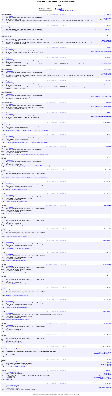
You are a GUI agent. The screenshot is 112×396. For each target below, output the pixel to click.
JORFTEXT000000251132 (52, 169)
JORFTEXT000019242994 (52, 57)
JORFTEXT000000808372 (52, 134)
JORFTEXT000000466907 (52, 92)
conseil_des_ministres (106, 364)
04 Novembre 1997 (107, 346)
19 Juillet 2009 (108, 36)
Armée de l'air (9, 356)
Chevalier (108, 376)
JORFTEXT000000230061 (52, 217)
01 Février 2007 (107, 92)
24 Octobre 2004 (107, 158)
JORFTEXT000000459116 (52, 102)
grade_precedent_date (99, 353)
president (109, 365)
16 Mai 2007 (108, 80)
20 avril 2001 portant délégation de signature (16, 260)
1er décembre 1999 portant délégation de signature (17, 283)
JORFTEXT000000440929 (52, 158)
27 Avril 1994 (108, 383)
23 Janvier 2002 (107, 228)
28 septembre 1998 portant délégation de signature (17, 319)
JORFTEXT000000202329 (52, 335)
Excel (71, 11)
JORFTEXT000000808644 (52, 146)
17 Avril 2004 (108, 169)
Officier (109, 352)
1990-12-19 (108, 353)
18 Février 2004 (107, 181)
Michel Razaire (10, 16)
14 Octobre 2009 (107, 14)
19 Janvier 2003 (107, 193)
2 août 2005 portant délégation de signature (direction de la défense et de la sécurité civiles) (27, 142)
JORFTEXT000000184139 (52, 370)
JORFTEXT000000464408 (52, 69)
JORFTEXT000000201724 (52, 346)
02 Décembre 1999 (107, 276)
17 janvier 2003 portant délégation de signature (16, 201)
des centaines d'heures (44, 394)
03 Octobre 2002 (107, 205)
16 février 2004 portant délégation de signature (16, 189)
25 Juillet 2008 (108, 57)
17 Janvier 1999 (107, 299)
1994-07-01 (108, 387)
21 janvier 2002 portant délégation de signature (16, 236)
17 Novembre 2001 (107, 240)
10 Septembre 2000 (107, 264)
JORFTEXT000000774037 (52, 205)
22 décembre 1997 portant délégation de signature (17, 342)
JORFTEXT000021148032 (52, 25)
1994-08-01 (108, 362)
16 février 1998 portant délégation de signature (16, 331)
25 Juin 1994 (108, 370)
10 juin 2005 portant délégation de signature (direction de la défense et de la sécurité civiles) (27, 154)
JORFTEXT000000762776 (52, 287)
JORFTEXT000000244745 (52, 181)
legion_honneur (107, 373)
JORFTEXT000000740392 (52, 311)
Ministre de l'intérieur (106, 19)
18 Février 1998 (107, 323)
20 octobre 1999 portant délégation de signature (17, 295)
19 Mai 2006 (108, 102)
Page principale (60, 8)
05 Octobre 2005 (107, 112)
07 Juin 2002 (108, 217)
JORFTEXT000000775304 (52, 228)
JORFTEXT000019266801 (52, 47)
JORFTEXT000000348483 (52, 359)
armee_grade (100, 355)
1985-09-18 (108, 377)
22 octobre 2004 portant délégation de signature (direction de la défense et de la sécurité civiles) (28, 166)
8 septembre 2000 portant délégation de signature (17, 272)
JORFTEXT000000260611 (52, 122)
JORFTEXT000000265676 (52, 112)
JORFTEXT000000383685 (52, 276)
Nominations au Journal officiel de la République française (56, 1)
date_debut (101, 362)
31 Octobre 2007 (107, 69)
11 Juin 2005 (108, 146)
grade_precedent (102, 352)
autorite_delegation (106, 18)
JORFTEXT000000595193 (52, 193)
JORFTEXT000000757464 (52, 252)
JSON (64, 11)
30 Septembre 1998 (107, 311)
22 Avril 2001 (108, 252)
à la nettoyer (76, 394)
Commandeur (107, 351)
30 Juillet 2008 (108, 47)
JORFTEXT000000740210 (52, 323)
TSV (61, 11)
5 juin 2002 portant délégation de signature (16, 224)
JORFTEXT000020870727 (52, 36)
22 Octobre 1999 (107, 287)
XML (68, 11)
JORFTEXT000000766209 (52, 264)
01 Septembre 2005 (107, 122)
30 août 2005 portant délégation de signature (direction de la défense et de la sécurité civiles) (27, 130)
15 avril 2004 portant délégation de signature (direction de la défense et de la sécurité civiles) (27, 177)
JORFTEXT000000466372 (52, 80)
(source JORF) (63, 14)
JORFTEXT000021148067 (52, 14)
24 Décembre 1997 (107, 335)
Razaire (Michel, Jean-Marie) (13, 348)
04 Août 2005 (108, 134)
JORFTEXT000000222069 (52, 240)
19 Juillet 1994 (108, 359)
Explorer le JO (60, 9)
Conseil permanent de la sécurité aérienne (15, 366)
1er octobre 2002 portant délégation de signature (17, 213)
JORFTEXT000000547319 (52, 383)
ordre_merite (108, 349)
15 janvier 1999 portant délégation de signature (16, 307)
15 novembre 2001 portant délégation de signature (17, 248)
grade (102, 351)
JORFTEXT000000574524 (52, 299)
